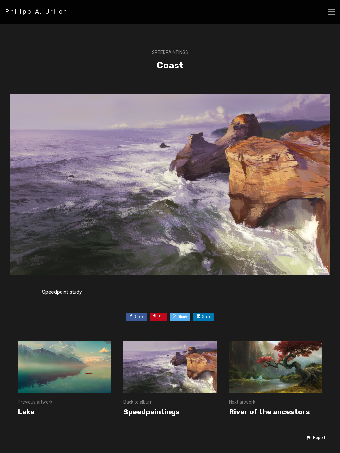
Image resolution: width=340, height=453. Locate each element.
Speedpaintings (170, 52)
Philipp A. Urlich (36, 11)
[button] (315, 438)
